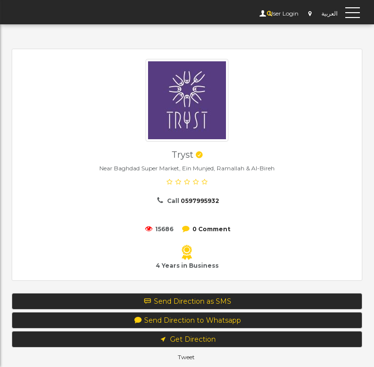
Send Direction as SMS (187, 301)
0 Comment (211, 229)
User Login (283, 13)
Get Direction (187, 339)
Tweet (186, 357)
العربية (329, 13)
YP (21, 12)
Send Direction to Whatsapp (187, 320)
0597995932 (200, 200)
